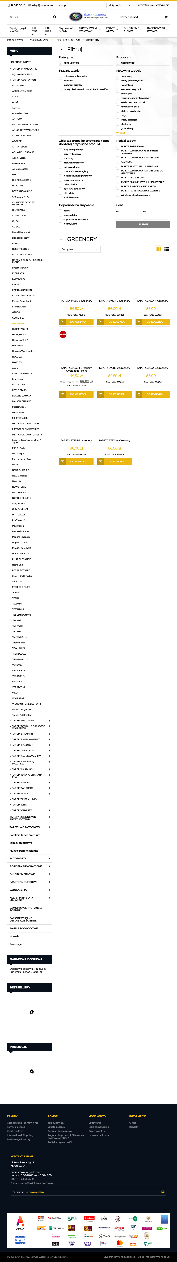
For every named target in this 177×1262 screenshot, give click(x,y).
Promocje (16, 944)
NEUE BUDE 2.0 (20, 470)
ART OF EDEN (19, 146)
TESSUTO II (18, 609)
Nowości (15, 936)
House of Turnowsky (23, 351)
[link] (86, 63)
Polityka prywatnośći (60, 1142)
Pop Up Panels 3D (21, 548)
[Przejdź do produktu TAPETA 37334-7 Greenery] (153, 280)
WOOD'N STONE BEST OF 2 (26, 704)
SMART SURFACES (22, 576)
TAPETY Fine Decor (22, 745)
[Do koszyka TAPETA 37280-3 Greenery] (76, 322)
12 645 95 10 (22, 1178)
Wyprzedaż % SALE (22, 74)
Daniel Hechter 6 (21, 232)
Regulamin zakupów (60, 1131)
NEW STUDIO (19, 487)
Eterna (15, 284)
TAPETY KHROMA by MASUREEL (23, 762)
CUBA (15, 221)
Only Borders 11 (20, 509)
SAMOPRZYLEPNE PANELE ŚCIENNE (26, 909)
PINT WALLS (18, 514)
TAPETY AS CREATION (24, 80)
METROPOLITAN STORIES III (27, 434)
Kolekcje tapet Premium (25, 835)
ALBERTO (17, 96)
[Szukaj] (55, 17)
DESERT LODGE (20, 249)
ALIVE (15, 102)
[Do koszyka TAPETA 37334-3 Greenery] (153, 394)
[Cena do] (155, 216)
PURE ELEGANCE (21, 559)
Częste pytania (56, 1126)
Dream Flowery (20, 267)
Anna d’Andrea (20, 113)
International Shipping (20, 1135)
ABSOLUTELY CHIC (22, 91)
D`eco (15, 243)
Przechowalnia (97, 1131)
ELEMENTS (18, 273)
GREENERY (18, 323)
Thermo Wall (18, 642)
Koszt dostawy (15, 1131)
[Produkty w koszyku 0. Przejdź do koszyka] (144, 17)
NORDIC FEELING (21, 498)
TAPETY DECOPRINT (23, 720)
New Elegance (19, 475)
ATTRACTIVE (19, 163)
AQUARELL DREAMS (23, 152)
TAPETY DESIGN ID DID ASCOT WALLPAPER (28, 727)
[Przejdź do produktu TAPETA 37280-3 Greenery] (76, 280)
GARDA (16, 312)
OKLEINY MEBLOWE (22, 874)
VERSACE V (18, 681)
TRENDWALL (19, 653)
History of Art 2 (20, 340)
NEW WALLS (19, 492)
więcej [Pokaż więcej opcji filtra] (120, 133)
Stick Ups (17, 581)
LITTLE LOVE (18, 384)
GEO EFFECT (19, 317)
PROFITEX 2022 (20, 553)
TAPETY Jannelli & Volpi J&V (26, 756)
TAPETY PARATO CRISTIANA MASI (27, 776)
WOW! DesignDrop (22, 709)
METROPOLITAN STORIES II (26, 429)
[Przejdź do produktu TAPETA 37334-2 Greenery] (114, 280)
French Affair (19, 306)
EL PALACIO (18, 279)
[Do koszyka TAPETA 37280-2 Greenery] (114, 394)
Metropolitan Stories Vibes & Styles (26, 441)
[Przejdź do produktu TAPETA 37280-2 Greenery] (114, 347)
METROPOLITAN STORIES (25, 423)
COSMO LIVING (20, 215)
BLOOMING (18, 185)
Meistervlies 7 (19, 407)
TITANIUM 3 (18, 648)
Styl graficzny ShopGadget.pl (120, 1256)
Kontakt (133, 1126)
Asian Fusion (19, 158)
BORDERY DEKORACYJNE (26, 866)
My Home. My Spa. (21, 459)
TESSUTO (17, 603)
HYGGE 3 (17, 362)
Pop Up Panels (20, 542)
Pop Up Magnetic (21, 537)
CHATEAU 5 (18, 210)
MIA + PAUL (18, 448)
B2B (14, 174)
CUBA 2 (16, 226)
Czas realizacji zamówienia (22, 1122)
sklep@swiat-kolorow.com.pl (32, 1183)
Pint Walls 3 (18, 525)
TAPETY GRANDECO (23, 750)
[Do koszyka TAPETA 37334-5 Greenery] (76, 461)
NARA (15, 464)
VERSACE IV (18, 676)
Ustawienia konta (98, 1135)
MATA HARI (18, 412)
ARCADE (17, 141)
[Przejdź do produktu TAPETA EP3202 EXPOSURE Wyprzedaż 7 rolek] (29, 1080)
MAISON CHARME (21, 401)
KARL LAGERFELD (22, 373)
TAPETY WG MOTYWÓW (25, 827)
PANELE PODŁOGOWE (24, 928)
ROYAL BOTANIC (21, 570)
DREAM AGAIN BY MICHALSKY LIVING (28, 261)
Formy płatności (16, 1126)
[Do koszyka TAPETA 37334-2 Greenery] (114, 322)
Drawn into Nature (22, 254)
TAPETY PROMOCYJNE (24, 68)
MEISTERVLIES (19, 418)
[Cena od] (128, 216)
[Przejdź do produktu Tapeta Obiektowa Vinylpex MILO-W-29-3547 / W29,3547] (29, 1021)
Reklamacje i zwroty (18, 1139)
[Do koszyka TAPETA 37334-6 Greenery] (114, 461)
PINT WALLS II (19, 520)
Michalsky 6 (18, 453)
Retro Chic (17, 564)
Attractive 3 (18, 85)
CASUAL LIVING (20, 196)
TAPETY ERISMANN (22, 733)
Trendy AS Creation (22, 715)
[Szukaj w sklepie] (30, 17)
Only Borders (19, 503)
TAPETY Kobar (19, 804)
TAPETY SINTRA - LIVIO (24, 799)
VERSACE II (18, 665)
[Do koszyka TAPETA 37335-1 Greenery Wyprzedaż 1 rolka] (76, 394)
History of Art (19, 334)
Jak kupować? (56, 1122)
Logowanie (94, 1122)
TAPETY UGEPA (20, 793)
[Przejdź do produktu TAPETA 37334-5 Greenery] (76, 420)
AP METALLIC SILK (22, 135)
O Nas (132, 1122)
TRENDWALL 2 (20, 659)
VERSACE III (18, 670)
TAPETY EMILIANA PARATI (26, 739)
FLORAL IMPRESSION (23, 295)
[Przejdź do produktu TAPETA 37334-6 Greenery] (114, 420)
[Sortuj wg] (80, 249)
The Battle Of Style (21, 615)
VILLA (15, 692)
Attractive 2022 (20, 169)
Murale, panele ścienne (24, 850)
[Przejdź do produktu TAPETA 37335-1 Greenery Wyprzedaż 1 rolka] (76, 347)
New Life (16, 481)
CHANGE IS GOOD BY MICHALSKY (23, 203)
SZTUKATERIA (18, 889)
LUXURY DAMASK (21, 395)
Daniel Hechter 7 (21, 238)
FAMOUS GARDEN (22, 290)
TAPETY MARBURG (22, 769)
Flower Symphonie (22, 301)
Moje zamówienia (98, 1126)
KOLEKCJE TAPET (20, 62)
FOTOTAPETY (18, 858)
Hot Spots (17, 345)
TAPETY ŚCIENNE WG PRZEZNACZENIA (23, 818)
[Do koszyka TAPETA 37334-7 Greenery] (153, 322)
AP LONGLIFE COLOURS (25, 124)
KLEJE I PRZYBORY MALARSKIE (21, 899)
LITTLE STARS (19, 390)
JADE (15, 368)
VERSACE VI (18, 687)
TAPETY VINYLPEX (22, 810)
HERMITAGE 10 (20, 329)
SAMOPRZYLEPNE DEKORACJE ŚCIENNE (23, 919)
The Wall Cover (20, 637)
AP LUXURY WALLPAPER (25, 130)
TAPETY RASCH (20, 782)
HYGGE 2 (17, 356)
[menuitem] (18, 30)
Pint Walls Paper (20, 531)
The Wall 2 (17, 626)
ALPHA (16, 107)
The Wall (16, 620)
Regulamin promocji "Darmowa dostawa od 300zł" (66, 1136)
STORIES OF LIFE (21, 587)
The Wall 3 (17, 631)
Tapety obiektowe (21, 842)
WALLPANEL (19, 698)
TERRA (15, 598)
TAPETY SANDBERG (22, 788)
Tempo (15, 592)
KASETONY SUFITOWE (23, 882)
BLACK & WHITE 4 (21, 180)
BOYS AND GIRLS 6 (22, 191)
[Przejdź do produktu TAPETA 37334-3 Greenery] (153, 347)
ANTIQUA (17, 119)
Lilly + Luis (17, 379)
